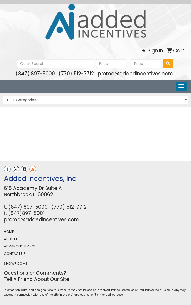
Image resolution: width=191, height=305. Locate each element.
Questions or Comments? (35, 272)
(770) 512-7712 (76, 73)
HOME (9, 231)
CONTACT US (15, 253)
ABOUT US (12, 238)
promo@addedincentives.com (135, 73)
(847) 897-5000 (35, 73)
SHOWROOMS (15, 263)
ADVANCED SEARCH (20, 246)
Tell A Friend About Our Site (36, 279)
